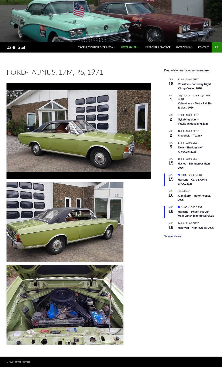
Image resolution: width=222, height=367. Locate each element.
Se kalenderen (172, 236)
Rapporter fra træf (157, 47)
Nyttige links (184, 47)
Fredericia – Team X (190, 135)
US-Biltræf (15, 47)
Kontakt (203, 47)
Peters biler (129, 47)
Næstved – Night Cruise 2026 (196, 227)
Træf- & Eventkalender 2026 (95, 47)
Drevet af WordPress (18, 361)
